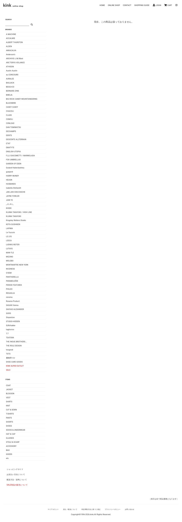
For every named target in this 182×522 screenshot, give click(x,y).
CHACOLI (10, 111)
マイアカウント (53, 509)
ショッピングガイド (15, 469)
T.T (7, 334)
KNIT (8, 406)
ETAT (8, 143)
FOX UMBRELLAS (13, 160)
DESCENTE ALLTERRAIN (16, 139)
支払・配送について (70, 509)
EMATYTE (10, 147)
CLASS (9, 115)
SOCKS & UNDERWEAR (15, 430)
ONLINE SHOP (114, 5)
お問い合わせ (129, 509)
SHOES (9, 426)
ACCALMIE (10, 38)
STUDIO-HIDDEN (13, 321)
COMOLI (9, 119)
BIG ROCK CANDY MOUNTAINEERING (21, 99)
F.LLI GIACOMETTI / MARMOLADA (20, 156)
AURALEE (10, 79)
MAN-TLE (10, 253)
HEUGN (9, 180)
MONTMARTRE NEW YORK (17, 265)
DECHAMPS (11, 131)
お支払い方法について (16, 474)
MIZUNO (9, 257)
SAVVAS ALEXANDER (15, 309)
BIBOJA (9, 95)
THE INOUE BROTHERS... (16, 342)
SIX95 (8, 313)
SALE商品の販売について (17, 485)
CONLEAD (10, 123)
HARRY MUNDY (12, 176)
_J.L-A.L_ (10, 204)
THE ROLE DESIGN (14, 346)
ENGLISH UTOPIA (13, 152)
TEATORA (10, 338)
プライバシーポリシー (113, 509)
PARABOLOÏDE (12, 281)
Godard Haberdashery (15, 168)
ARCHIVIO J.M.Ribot (14, 59)
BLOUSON (10, 394)
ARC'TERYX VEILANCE (15, 63)
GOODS (9, 454)
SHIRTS (9, 402)
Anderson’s (10, 54)
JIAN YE (9, 200)
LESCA (9, 241)
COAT (8, 385)
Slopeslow (10, 317)
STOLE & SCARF (13, 442)
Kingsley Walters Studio (16, 220)
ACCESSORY (11, 446)
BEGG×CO (10, 87)
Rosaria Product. (13, 301)
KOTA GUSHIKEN (13, 224)
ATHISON (10, 67)
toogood (9, 350)
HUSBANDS (11, 184)
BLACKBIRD (11, 103)
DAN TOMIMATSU (13, 127)
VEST (8, 398)
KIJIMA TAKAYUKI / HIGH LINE (19, 212)
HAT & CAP (10, 434)
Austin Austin (11, 71)
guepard (9, 172)
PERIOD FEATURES (14, 285)
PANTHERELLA (12, 277)
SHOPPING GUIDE (141, 5)
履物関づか (10, 358)
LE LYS (9, 236)
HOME (102, 5)
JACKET (9, 390)
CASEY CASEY (12, 107)
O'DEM (9, 273)
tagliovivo (10, 329)
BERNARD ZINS (12, 91)
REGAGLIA (10, 293)
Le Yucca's (10, 232)
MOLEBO (10, 261)
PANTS (9, 418)
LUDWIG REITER (12, 245)
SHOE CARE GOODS (14, 362)
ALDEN (9, 46)
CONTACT (127, 5)
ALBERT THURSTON (14, 42)
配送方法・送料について (17, 480)
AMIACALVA (11, 50)
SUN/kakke (10, 325)
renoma (9, 297)
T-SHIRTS (10, 414)
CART (168, 5)
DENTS (9, 135)
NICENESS (10, 269)
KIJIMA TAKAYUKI (13, 216)
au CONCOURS (12, 75)
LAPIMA (9, 228)
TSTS (8, 354)
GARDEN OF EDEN (13, 164)
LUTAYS (9, 249)
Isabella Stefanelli (13, 188)
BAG (8, 450)
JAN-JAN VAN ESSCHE (15, 192)
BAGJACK (10, 83)
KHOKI (9, 208)
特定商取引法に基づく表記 (91, 509)
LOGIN (157, 5)
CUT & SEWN (11, 410)
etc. (7, 458)
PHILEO (9, 289)
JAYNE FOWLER (12, 196)
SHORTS (9, 422)
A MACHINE (11, 34)
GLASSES (10, 438)
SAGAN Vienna (12, 305)
